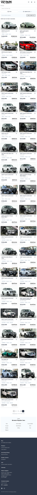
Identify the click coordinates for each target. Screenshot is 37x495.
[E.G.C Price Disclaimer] (3, 37)
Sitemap (3, 467)
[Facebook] (1, 488)
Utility (18, 427)
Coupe (6, 425)
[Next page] (23, 411)
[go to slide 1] (7, 28)
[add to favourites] (16, 31)
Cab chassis (18, 423)
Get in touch (4, 482)
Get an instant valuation (6, 464)
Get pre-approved (5, 447)
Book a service (4, 454)
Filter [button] (9, 11)
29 (21, 411)
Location (4, 485)
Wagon (6, 430)
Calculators (3, 449)
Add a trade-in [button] (31, 15)
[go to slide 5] (29, 28)
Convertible (30, 423)
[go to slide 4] (10, 28)
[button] (31, 11)
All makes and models (6, 442)
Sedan (6, 427)
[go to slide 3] (9, 28)
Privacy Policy (13, 491)
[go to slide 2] (8, 28)
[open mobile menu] (34, 2)
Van (30, 427)
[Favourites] (28, 2)
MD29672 (3, 459)
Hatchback (18, 425)
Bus (7, 423)
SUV (30, 425)
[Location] (31, 2)
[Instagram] (4, 488)
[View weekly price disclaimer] (16, 37)
